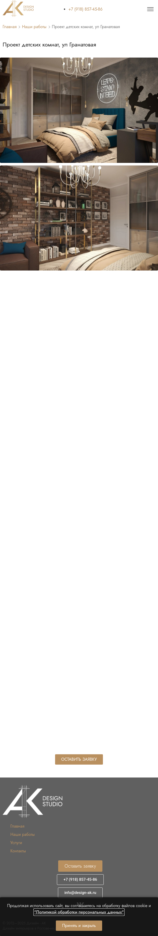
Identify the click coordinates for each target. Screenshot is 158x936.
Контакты (18, 851)
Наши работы (34, 27)
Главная (10, 27)
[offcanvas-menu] (150, 9)
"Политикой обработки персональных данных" (79, 912)
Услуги (16, 843)
